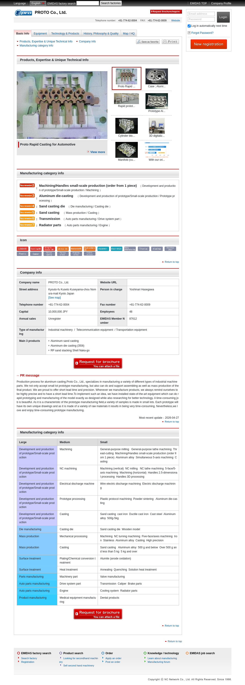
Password (195, 19)
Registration (27, 662)
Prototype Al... (157, 103)
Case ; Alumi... (157, 78)
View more (97, 152)
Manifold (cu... (126, 151)
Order (109, 653)
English (36, 3)
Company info (87, 41)
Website (175, 20)
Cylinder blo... (126, 127)
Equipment (40, 33)
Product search (73, 653)
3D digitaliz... (157, 127)
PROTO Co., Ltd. (51, 12)
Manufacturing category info (36, 45)
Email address (198, 13)
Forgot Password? (202, 32)
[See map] (54, 297)
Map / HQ (129, 33)
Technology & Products (65, 33)
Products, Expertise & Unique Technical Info (46, 41)
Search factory (29, 658)
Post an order (113, 662)
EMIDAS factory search (61, 3)
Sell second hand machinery (78, 665)
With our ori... (157, 151)
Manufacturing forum (159, 662)
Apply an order (113, 658)
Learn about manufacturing (162, 658)
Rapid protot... (126, 100)
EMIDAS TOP (198, 3)
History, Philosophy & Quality (101, 33)
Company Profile (221, 3)
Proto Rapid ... (126, 78)
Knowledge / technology (163, 653)
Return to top (172, 261)
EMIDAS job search (202, 653)
